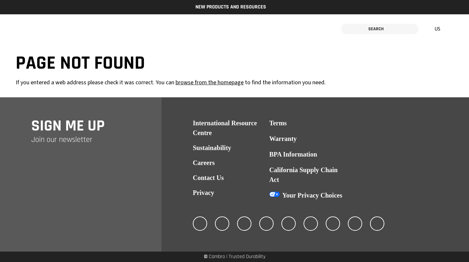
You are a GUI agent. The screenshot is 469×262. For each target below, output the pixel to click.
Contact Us (208, 177)
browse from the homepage (210, 82)
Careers (204, 162)
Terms (278, 123)
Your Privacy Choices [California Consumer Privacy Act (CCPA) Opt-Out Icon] (312, 195)
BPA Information (293, 154)
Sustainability (212, 147)
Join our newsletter (61, 140)
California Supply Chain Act (303, 174)
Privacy (203, 192)
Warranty (283, 138)
